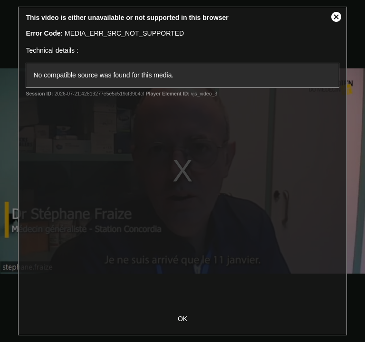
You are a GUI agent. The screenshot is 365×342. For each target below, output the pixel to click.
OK (182, 319)
